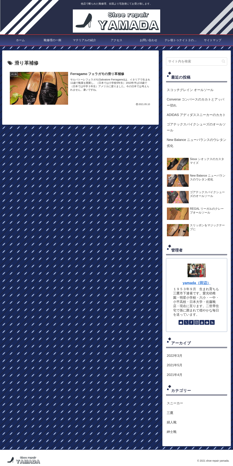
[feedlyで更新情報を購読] (207, 322)
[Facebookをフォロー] (191, 322)
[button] (223, 61)
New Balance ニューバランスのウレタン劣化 (196, 142)
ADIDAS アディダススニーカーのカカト (196, 115)
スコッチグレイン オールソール (190, 90)
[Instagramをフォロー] (196, 322)
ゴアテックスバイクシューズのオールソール (196, 127)
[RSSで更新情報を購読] (212, 322)
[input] (196, 61)
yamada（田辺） (197, 283)
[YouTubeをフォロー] (202, 322)
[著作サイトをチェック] (181, 322)
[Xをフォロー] (186, 322)
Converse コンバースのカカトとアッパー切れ (195, 102)
